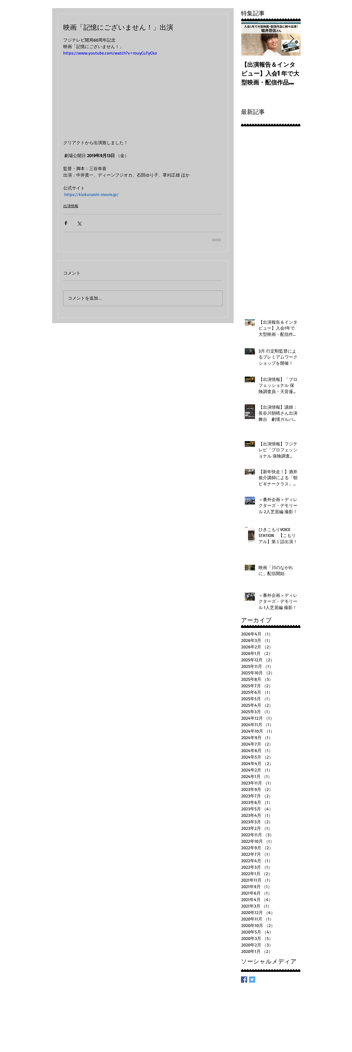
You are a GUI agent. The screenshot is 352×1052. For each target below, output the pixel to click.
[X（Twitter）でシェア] (79, 223)
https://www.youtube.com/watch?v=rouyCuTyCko (110, 53)
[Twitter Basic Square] (252, 979)
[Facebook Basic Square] (244, 979)
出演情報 (70, 206)
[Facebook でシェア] (65, 223)
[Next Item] (292, 39)
